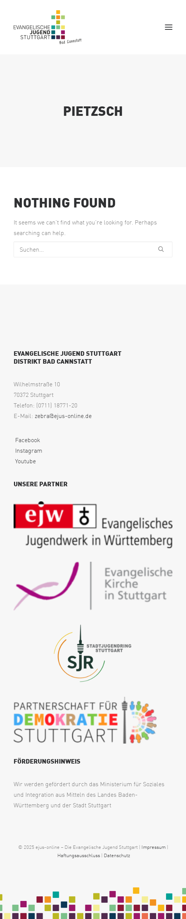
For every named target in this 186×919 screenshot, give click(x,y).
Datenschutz (117, 855)
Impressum (153, 847)
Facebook (27, 440)
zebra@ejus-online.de (63, 416)
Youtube (25, 461)
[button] (168, 27)
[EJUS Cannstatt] (47, 27)
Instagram (28, 450)
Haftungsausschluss (78, 855)
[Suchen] (93, 249)
